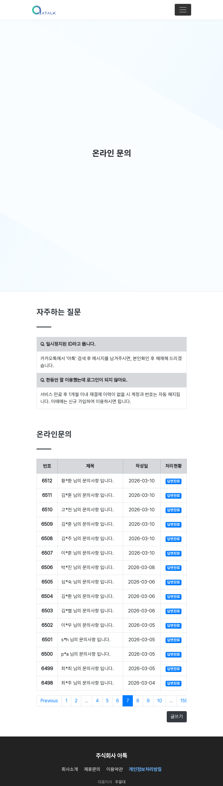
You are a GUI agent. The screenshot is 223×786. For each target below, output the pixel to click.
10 (159, 700)
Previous (49, 700)
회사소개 (70, 769)
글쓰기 (177, 716)
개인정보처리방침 (145, 769)
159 (184, 700)
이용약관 (114, 769)
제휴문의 (92, 769)
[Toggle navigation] (183, 10)
